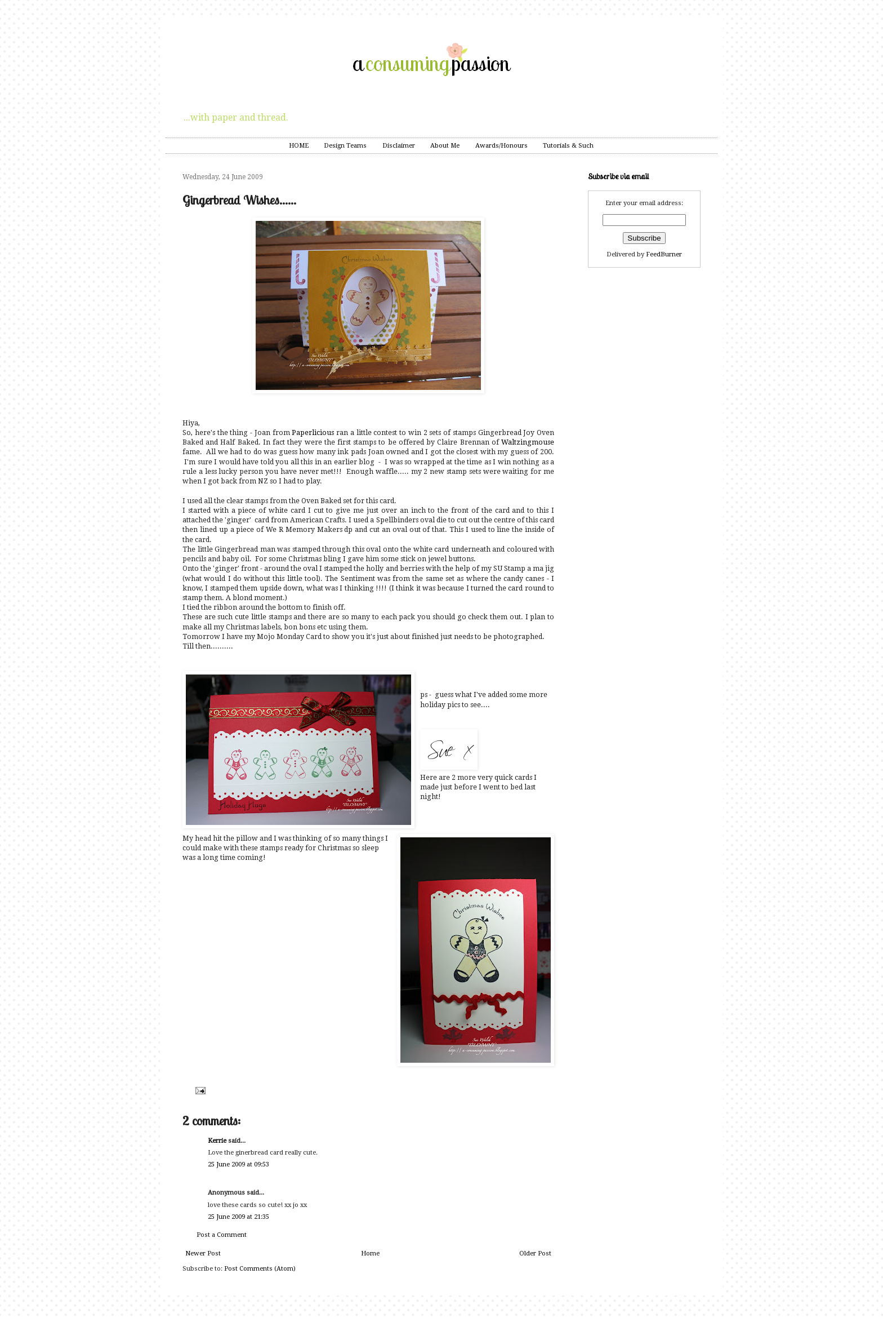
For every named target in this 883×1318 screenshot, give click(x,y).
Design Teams (345, 145)
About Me (445, 145)
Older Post (535, 1253)
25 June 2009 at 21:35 (238, 1217)
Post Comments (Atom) (260, 1268)
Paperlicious (314, 433)
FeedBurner (664, 254)
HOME (299, 145)
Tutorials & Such (568, 145)
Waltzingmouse (527, 442)
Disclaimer (398, 145)
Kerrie (217, 1140)
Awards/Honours (501, 145)
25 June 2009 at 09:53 (238, 1164)
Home (370, 1253)
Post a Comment (222, 1235)
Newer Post (203, 1253)
